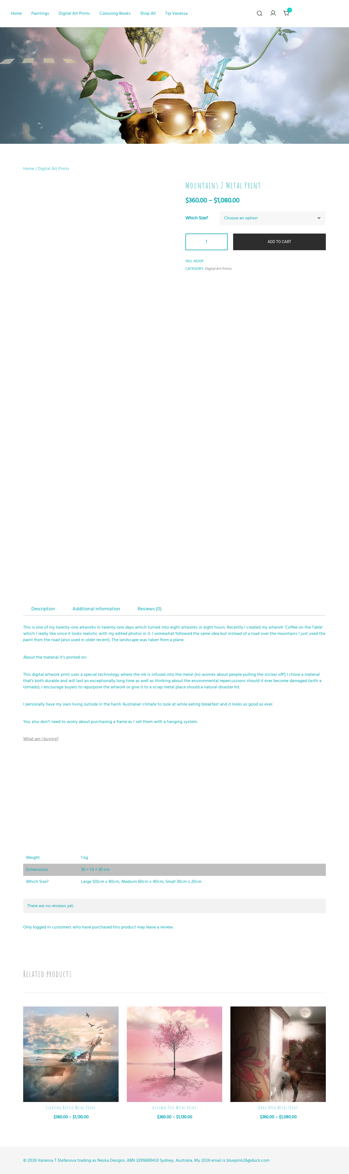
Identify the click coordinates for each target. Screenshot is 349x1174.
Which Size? (196, 218)
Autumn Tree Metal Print (174, 1107)
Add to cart (279, 242)
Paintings (40, 13)
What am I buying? (41, 739)
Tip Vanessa (176, 13)
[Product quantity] (206, 242)
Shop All (148, 13)
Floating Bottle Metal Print (71, 1107)
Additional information (96, 608)
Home (16, 13)
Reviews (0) (150, 608)
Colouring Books (115, 13)
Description (43, 608)
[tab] (43, 609)
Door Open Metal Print (278, 1107)
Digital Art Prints (74, 13)
